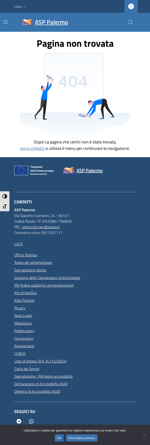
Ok (59, 438)
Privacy (20, 308)
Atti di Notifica (25, 293)
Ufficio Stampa (25, 255)
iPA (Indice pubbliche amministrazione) (44, 285)
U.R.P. (18, 244)
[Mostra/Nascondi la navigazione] (6, 22)
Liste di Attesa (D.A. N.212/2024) (40, 361)
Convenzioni (23, 338)
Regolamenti (24, 346)
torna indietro (32, 148)
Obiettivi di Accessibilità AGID (37, 391)
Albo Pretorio (24, 300)
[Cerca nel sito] (130, 22)
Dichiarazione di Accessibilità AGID (41, 384)
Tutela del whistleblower (33, 262)
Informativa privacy (81, 438)
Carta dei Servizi (26, 369)
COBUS (20, 353)
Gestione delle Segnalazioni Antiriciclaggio (47, 277)
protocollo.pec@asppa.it (41, 227)
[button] (20, 6)
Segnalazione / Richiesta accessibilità (43, 376)
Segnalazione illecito (30, 270)
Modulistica (23, 323)
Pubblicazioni (24, 331)
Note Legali (23, 315)
